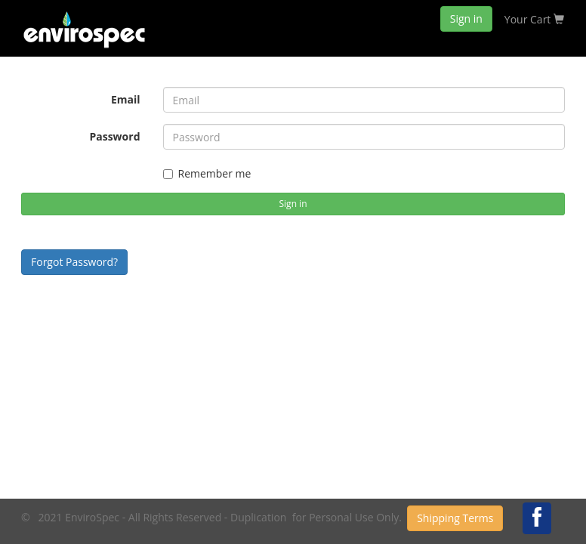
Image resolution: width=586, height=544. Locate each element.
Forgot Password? (74, 262)
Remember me (207, 173)
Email (125, 99)
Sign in (466, 18)
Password (114, 136)
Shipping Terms (455, 518)
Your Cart (534, 19)
